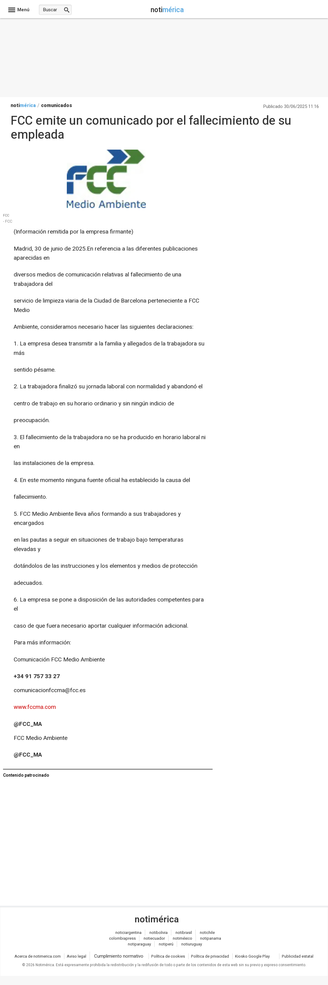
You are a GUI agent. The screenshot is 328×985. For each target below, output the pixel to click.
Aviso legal (76, 956)
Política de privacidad (210, 956)
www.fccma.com (35, 707)
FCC (6, 215)
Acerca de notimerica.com (38, 956)
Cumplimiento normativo (118, 956)
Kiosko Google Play (252, 956)
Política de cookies (168, 956)
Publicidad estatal (297, 956)
